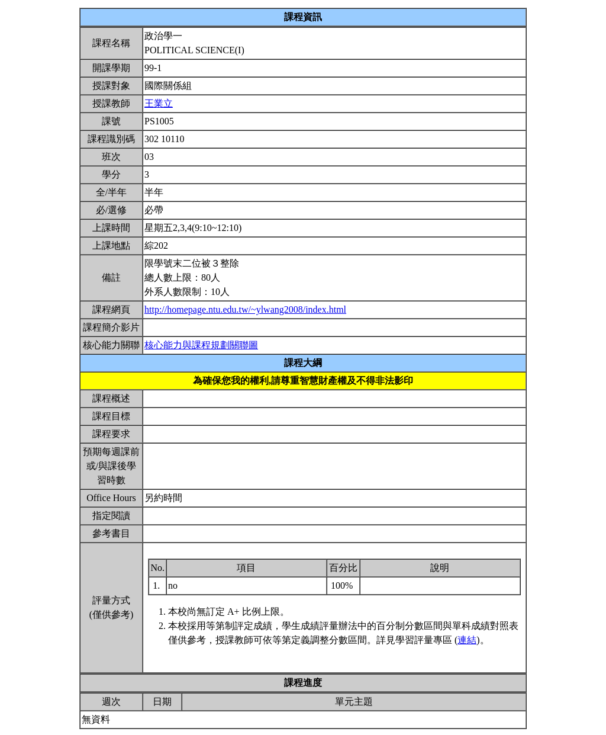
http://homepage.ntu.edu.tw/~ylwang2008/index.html (245, 309)
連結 (466, 640)
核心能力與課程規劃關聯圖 (201, 345)
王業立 (158, 103)
